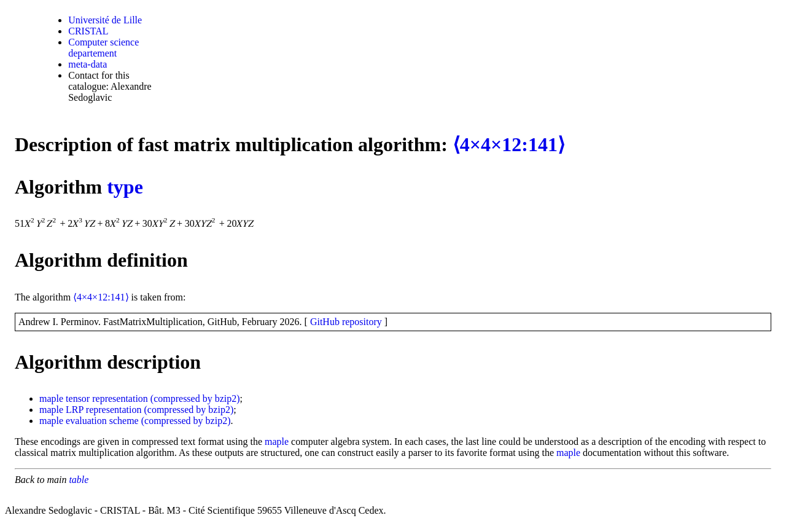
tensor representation (107, 398)
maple (51, 398)
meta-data (87, 64)
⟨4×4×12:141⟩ (509, 144)
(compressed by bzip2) (195, 398)
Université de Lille (105, 20)
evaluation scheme (102, 420)
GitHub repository (346, 321)
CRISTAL (88, 31)
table (78, 479)
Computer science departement (103, 47)
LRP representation (103, 409)
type (125, 187)
